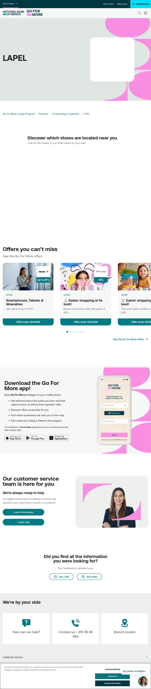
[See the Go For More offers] (130, 339)
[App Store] (14, 436)
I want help (23, 522)
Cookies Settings (112, 669)
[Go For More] (34, 13)
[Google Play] (36, 436)
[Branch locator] (124, 628)
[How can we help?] (26, 628)
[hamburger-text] (145, 13)
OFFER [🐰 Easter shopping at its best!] (67, 295)
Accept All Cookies (112, 683)
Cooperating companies (65, 113)
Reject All (112, 676)
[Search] (139, 13)
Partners (43, 113)
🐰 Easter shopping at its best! (83, 302)
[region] (75, 676)
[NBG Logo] (13, 13)
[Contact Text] (75, 628)
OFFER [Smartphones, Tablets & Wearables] (9, 295)
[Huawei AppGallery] (59, 436)
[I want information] (23, 512)
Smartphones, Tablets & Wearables (25, 302)
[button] (67, 332)
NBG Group (122, 4)
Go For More (10, 3)
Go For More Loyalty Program (19, 113)
